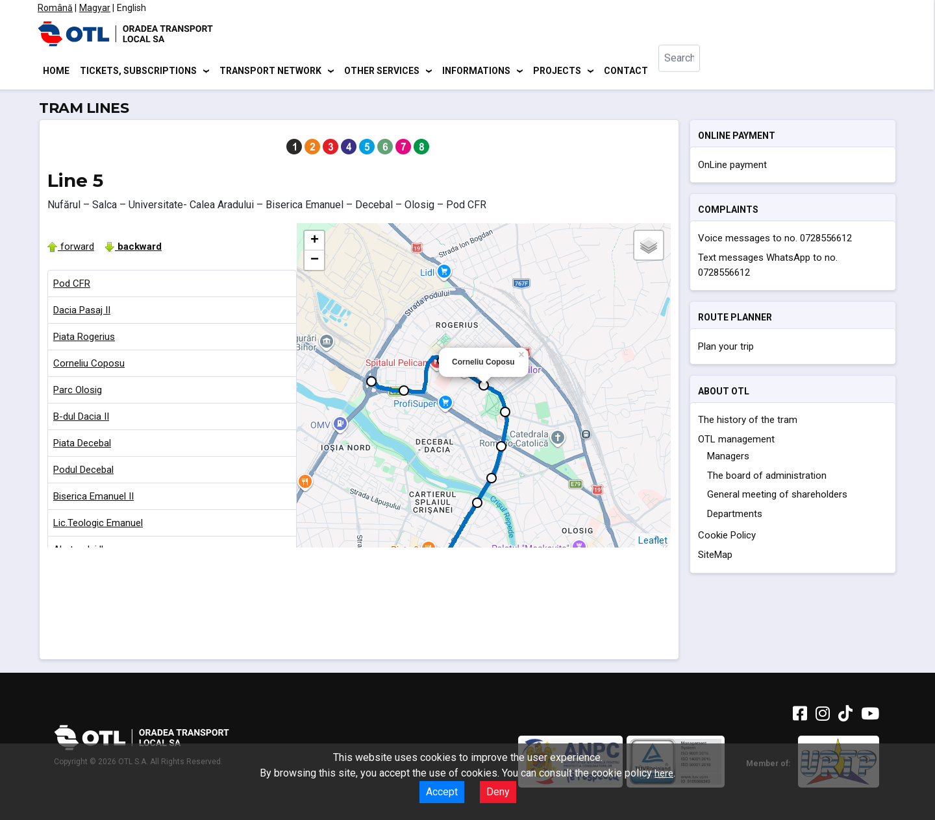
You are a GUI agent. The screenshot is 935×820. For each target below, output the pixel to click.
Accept (442, 792)
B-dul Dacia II (81, 418)
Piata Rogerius (84, 338)
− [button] (314, 262)
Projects (557, 71)
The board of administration (767, 477)
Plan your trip (726, 348)
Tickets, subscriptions (138, 71)
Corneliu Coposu (89, 365)
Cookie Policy (727, 538)
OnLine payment (732, 167)
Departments (734, 516)
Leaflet (652, 542)
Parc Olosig (77, 392)
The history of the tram (747, 422)
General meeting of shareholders (777, 497)
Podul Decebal (83, 471)
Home (56, 71)
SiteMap (715, 557)
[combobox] (690, 71)
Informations (476, 71)
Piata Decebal (82, 445)
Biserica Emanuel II (93, 498)
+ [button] (314, 242)
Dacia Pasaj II (81, 312)
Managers (728, 458)
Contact (626, 71)
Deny (498, 792)
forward (70, 248)
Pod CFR (71, 285)
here (663, 773)
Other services (381, 71)
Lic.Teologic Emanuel (98, 525)
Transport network (270, 71)
